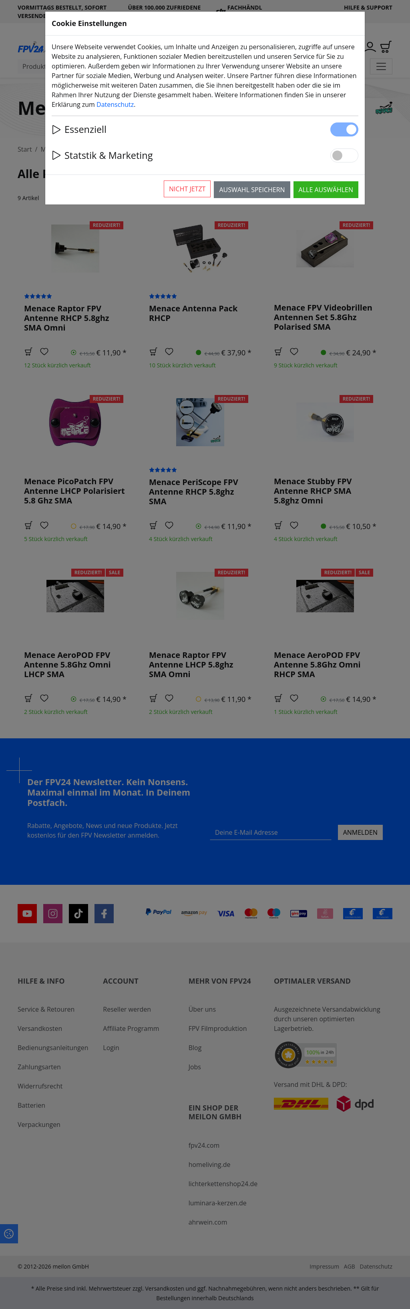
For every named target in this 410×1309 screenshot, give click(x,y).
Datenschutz (115, 104)
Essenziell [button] (79, 129)
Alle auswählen (326, 189)
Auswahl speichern (252, 189)
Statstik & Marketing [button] (102, 155)
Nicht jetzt (187, 188)
